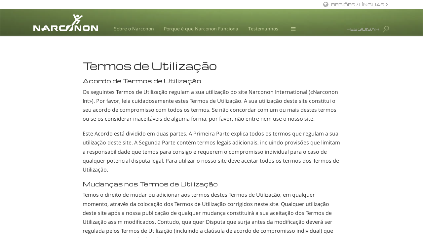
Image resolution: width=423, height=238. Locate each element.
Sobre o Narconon (134, 28)
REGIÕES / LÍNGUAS (357, 4)
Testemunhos (263, 28)
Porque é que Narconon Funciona (201, 28)
